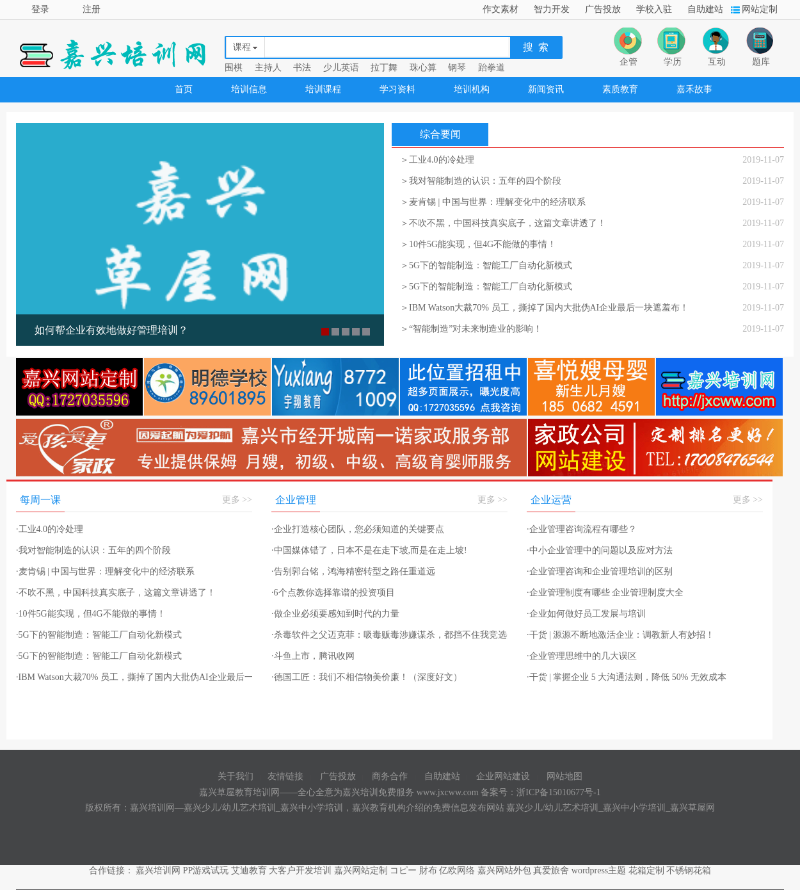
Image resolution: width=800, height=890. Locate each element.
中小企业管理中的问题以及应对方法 (600, 550)
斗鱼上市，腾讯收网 (313, 656)
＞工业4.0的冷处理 (437, 160)
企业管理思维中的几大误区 (582, 656)
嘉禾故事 (694, 89)
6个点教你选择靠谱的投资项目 (333, 592)
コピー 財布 (413, 870)
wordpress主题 (599, 870)
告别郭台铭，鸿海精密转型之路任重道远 (353, 571)
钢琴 (457, 67)
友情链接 (285, 776)
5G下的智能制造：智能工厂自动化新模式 (99, 635)
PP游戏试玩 (206, 870)
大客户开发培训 (300, 870)
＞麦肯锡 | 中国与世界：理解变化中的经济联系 (493, 202)
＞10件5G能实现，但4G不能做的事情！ (478, 244)
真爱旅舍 (551, 870)
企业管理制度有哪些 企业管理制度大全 (605, 592)
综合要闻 (440, 134)
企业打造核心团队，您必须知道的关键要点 (357, 529)
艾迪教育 (249, 870)
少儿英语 (341, 67)
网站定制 (760, 9)
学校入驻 (654, 9)
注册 (91, 9)
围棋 (234, 67)
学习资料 (397, 89)
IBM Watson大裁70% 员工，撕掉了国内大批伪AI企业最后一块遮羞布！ (157, 677)
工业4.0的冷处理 (49, 529)
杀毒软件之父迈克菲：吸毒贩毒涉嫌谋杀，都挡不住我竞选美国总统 (407, 635)
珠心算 (423, 67)
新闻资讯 (546, 89)
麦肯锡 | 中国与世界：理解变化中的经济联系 (105, 571)
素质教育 (620, 89)
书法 (302, 67)
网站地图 (564, 776)
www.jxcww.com (449, 792)
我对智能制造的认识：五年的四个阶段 (93, 550)
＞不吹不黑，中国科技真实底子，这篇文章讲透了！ (503, 223)
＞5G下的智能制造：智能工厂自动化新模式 (486, 265)
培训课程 (323, 89)
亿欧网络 (457, 870)
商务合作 (390, 776)
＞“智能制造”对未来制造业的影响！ (471, 329)
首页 (184, 89)
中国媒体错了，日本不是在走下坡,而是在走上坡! (369, 550)
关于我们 (235, 776)
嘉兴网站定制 (361, 870)
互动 (717, 62)
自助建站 (705, 9)
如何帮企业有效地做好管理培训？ (111, 330)
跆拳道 (491, 67)
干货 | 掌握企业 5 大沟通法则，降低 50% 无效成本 (626, 677)
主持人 (268, 67)
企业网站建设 (503, 776)
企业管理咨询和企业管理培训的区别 (600, 571)
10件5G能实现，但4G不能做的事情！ (91, 614)
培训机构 (472, 89)
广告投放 (603, 9)
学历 (673, 62)
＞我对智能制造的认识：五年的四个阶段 (480, 181)
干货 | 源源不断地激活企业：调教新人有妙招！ (620, 635)
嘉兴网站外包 (504, 870)
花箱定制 (646, 870)
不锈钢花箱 (688, 870)
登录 (40, 9)
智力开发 (552, 9)
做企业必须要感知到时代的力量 (335, 614)
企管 (628, 62)
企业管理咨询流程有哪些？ (582, 529)
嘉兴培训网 (158, 870)
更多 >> (237, 500)
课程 (242, 47)
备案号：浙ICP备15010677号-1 (540, 792)
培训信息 (249, 89)
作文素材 (500, 9)
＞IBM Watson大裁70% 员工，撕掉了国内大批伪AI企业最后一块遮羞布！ (544, 307)
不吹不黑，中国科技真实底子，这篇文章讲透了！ (116, 592)
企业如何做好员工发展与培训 (586, 614)
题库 (761, 62)
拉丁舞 (384, 67)
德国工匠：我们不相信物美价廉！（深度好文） (366, 677)
